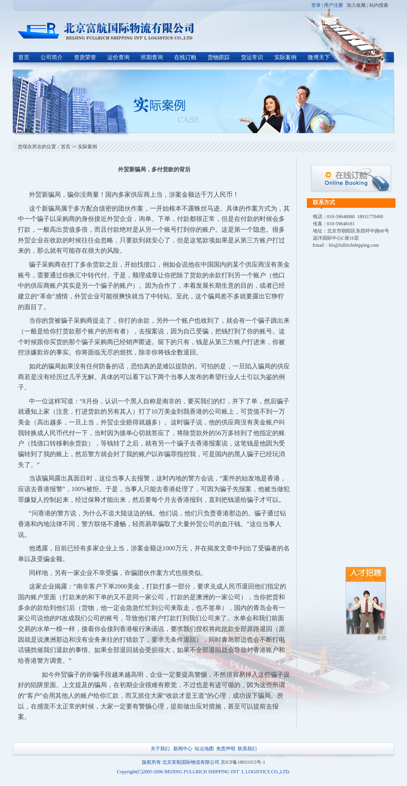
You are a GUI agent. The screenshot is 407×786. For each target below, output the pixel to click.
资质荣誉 (85, 57)
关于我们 (160, 748)
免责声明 (225, 748)
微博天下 (319, 57)
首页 (23, 57)
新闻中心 (182, 748)
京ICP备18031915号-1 (243, 762)
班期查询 (152, 57)
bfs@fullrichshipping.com (354, 245)
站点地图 (204, 748)
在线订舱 (185, 57)
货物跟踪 (218, 57)
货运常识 (252, 57)
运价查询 (118, 57)
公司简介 (52, 57)
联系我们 (247, 748)
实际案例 (285, 57)
